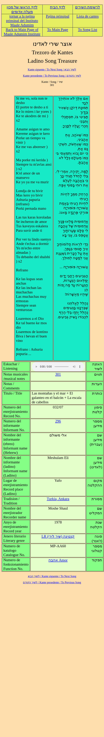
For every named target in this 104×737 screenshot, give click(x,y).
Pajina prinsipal (57, 16)
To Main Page (57, 29)
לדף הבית (57, 7)
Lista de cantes (87, 16)
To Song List (87, 29)
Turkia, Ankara (58, 499)
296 (58, 421)
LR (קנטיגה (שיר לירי (58, 536)
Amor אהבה (58, 560)
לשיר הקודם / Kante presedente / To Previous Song (52, 75)
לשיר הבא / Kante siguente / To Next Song (52, 69)
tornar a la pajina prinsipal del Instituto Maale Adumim (22, 20)
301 (58, 374)
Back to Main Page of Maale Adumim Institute (22, 31)
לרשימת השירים (87, 7)
